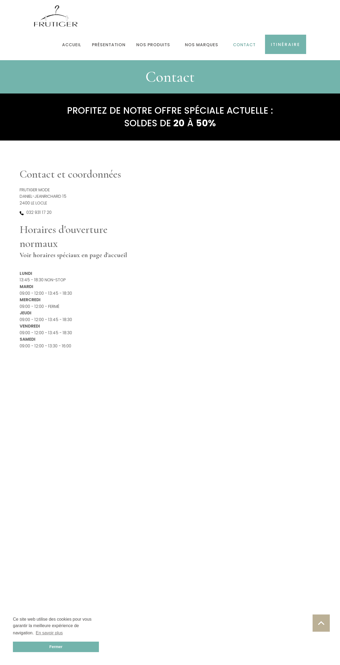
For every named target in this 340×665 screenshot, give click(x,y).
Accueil (71, 45)
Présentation (109, 45)
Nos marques (201, 45)
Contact (244, 45)
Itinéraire (285, 44)
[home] (56, 13)
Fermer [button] (56, 647)
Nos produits (153, 45)
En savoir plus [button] (49, 633)
